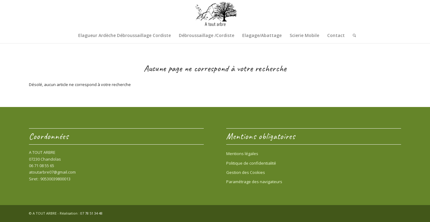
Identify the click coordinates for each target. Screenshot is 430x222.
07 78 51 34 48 (91, 213)
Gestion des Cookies (245, 172)
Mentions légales (242, 153)
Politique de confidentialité (251, 163)
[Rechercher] (352, 35)
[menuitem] (124, 35)
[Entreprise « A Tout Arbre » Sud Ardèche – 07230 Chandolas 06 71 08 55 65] (215, 14)
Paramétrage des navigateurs (254, 181)
